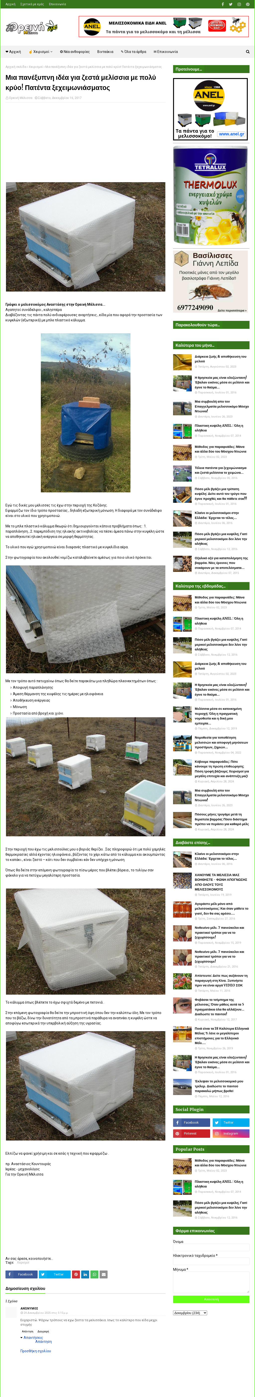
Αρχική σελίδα (15, 67)
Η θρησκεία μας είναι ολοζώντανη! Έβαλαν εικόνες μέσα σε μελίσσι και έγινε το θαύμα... (222, 382)
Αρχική (10, 4)
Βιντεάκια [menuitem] (105, 52)
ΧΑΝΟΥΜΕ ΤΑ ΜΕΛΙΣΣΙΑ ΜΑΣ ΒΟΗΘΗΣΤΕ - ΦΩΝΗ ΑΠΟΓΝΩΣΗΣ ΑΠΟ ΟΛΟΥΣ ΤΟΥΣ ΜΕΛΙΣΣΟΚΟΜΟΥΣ (221, 882)
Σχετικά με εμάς (32, 4)
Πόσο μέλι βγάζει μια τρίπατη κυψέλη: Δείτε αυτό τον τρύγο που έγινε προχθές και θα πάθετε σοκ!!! (221, 494)
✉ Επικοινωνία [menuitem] (166, 52)
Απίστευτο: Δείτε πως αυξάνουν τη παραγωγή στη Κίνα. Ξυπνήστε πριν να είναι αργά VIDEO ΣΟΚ (221, 980)
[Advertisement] (85, 142)
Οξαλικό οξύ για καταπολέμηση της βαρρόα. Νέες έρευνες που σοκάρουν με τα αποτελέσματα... (221, 563)
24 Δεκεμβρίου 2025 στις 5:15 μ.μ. (46, 1312)
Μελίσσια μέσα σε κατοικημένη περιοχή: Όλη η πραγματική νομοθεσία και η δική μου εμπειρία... (218, 716)
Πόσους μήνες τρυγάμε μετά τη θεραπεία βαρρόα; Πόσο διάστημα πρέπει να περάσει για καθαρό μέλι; (222, 819)
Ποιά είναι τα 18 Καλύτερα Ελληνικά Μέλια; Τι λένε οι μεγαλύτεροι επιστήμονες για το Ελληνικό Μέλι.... (222, 1035)
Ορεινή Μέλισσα (20, 98)
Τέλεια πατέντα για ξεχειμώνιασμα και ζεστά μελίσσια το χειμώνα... (220, 470)
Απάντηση (27, 1331)
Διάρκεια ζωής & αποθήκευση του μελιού (220, 359)
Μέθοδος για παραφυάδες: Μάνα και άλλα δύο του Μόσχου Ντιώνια (220, 449)
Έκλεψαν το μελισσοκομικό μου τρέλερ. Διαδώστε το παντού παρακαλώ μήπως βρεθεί (219, 1086)
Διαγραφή (43, 1331)
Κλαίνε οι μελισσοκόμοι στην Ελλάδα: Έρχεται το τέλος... (217, 515)
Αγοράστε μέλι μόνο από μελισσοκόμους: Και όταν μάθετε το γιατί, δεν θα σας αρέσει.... (221, 909)
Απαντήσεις (33, 1338)
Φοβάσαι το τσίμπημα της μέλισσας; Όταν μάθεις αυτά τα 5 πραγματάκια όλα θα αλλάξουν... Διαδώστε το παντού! (219, 1007)
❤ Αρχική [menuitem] (13, 52)
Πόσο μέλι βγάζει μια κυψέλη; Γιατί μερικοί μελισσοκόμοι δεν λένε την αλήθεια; (221, 539)
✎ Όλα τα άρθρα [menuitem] (133, 52)
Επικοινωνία (57, 4)
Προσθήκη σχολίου (35, 1351)
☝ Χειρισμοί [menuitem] (38, 52)
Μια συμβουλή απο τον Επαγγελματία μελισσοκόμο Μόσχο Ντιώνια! (222, 406)
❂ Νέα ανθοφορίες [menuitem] (75, 52)
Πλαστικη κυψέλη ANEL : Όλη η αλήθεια (219, 428)
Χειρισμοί (36, 67)
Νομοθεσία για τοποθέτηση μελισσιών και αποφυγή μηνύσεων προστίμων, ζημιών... (221, 742)
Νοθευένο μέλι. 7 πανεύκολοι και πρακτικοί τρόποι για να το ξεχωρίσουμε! (219, 932)
